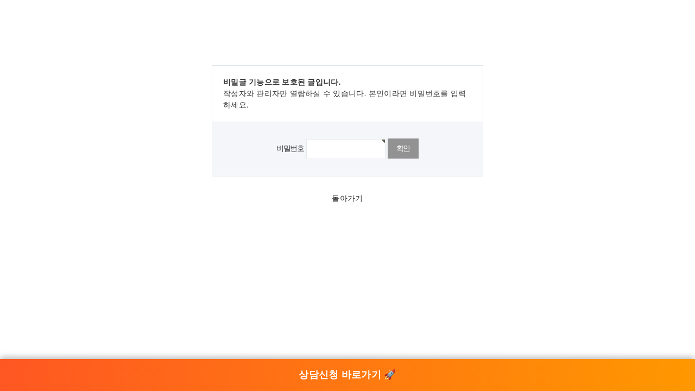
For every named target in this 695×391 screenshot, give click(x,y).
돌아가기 (347, 198)
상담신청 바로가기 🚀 (347, 374)
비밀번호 (290, 148)
